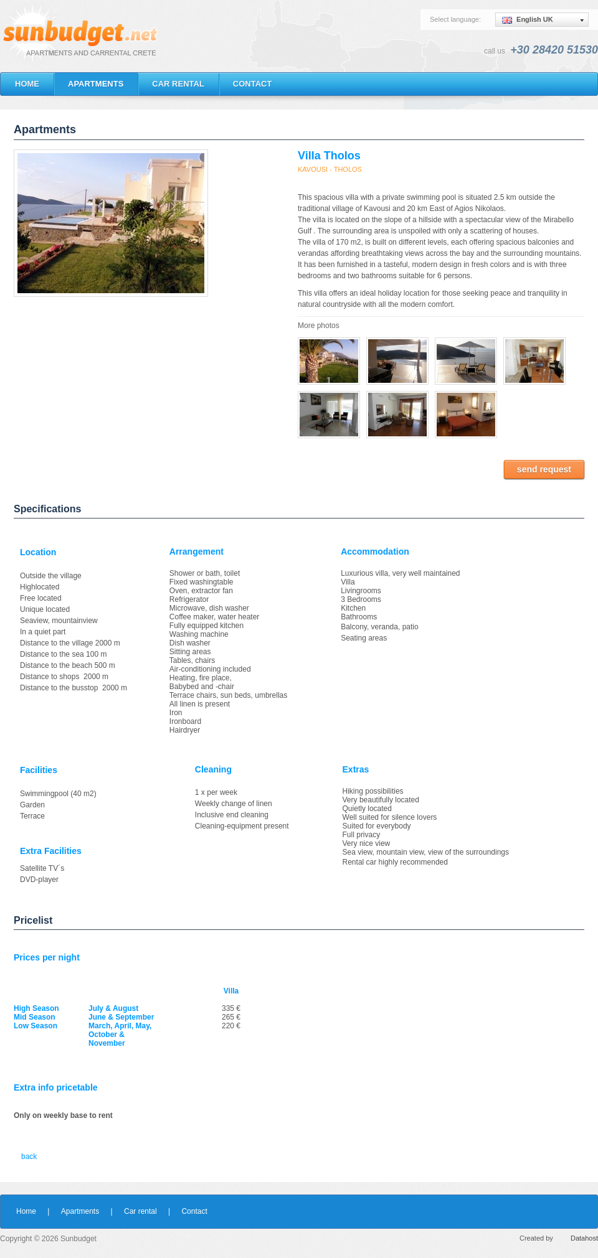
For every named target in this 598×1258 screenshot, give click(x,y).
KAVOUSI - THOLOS (330, 169)
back (29, 1156)
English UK (527, 20)
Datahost (584, 1238)
